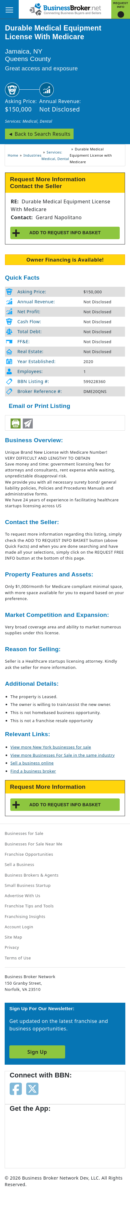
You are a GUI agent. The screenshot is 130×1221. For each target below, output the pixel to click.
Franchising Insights (25, 916)
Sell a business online (32, 763)
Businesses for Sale (24, 833)
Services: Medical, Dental (28, 121)
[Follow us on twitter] (32, 1088)
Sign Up (37, 1051)
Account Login (19, 927)
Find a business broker (33, 771)
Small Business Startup (28, 885)
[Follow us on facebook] (16, 1088)
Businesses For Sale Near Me (33, 844)
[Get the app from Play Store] (81, 1137)
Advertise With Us (22, 895)
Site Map (13, 937)
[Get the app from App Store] (32, 1137)
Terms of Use (18, 958)
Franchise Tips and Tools (29, 906)
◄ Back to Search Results (39, 133)
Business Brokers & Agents (32, 875)
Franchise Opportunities (29, 854)
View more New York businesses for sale (51, 747)
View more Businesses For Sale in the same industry (63, 755)
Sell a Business (19, 864)
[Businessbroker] (65, 8)
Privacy (12, 947)
